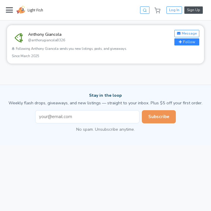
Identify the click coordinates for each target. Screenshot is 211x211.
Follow (187, 42)
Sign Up (193, 10)
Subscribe (158, 117)
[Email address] (87, 116)
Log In (174, 10)
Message (187, 33)
